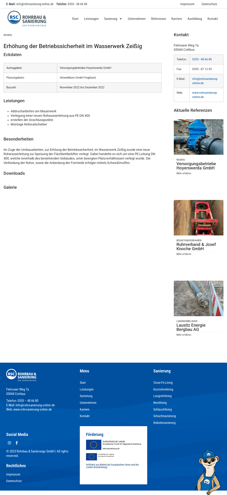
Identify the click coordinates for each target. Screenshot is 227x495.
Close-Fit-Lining (163, 382)
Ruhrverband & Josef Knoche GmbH (196, 246)
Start (75, 19)
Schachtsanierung (164, 416)
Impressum (187, 4)
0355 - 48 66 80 (202, 59)
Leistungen (91, 19)
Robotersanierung (164, 423)
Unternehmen (137, 19)
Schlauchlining (162, 409)
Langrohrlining (162, 396)
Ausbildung (194, 19)
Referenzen (158, 19)
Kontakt (212, 19)
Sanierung (113, 18)
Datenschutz (209, 4)
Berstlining (160, 403)
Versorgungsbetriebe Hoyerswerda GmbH (196, 165)
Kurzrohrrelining (163, 389)
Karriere (176, 19)
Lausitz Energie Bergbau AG (191, 327)
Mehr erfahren (183, 173)
